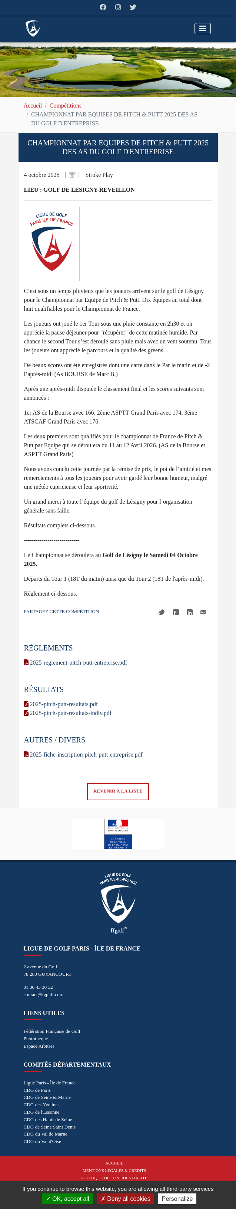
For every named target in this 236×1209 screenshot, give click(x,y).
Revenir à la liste (118, 791)
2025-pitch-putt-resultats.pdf (61, 704)
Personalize (177, 1199)
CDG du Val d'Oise (42, 1141)
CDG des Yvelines (42, 1104)
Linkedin (190, 612)
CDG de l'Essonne (42, 1112)
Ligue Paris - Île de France (50, 1083)
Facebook (176, 612)
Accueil (33, 105)
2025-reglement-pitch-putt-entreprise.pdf (75, 662)
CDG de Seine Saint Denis (50, 1127)
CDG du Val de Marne (45, 1134)
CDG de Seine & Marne (47, 1097)
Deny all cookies (125, 1199)
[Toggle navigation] (203, 28)
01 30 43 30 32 (38, 987)
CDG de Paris (37, 1090)
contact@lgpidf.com (44, 994)
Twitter (161, 612)
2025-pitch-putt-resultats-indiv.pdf (68, 713)
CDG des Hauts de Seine (48, 1119)
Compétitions (66, 105)
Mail (203, 612)
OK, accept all (67, 1199)
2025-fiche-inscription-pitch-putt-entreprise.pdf (83, 754)
